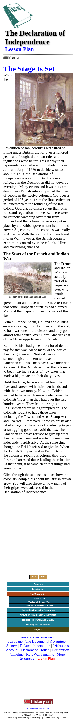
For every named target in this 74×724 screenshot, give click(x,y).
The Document (36, 641)
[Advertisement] (36, 533)
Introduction (38, 589)
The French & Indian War (39, 602)
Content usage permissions (37, 708)
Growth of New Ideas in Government (38, 615)
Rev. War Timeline (40, 654)
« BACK (33, 577)
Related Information (35, 646)
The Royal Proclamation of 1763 (39, 606)
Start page (15, 641)
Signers (12, 646)
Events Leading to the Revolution (38, 610)
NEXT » (43, 577)
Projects (38, 629)
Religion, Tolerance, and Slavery (38, 620)
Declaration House (35, 650)
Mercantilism (39, 598)
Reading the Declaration (38, 624)
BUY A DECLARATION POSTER (37, 637)
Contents (38, 584)
